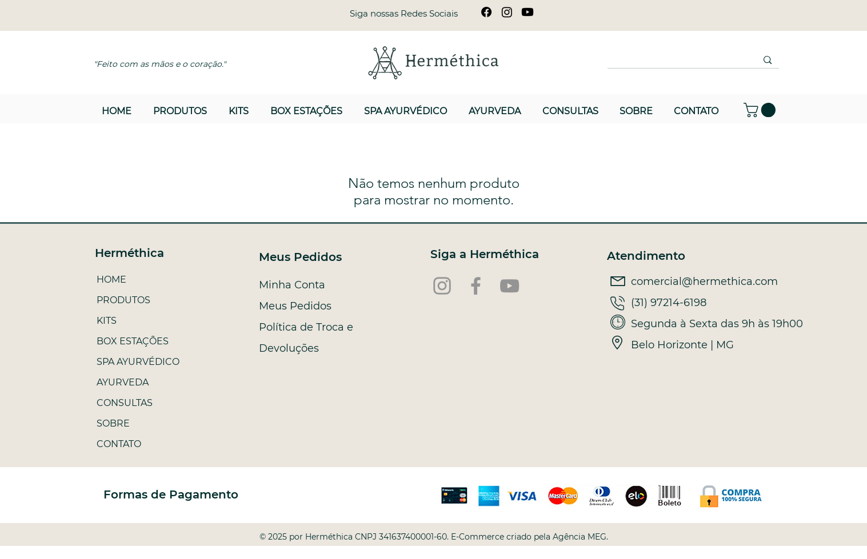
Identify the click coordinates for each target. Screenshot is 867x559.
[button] (761, 110)
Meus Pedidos (295, 306)
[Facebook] (486, 12)
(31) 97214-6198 (668, 302)
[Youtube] (527, 12)
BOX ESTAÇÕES (133, 341)
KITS (107, 320)
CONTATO (119, 444)
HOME (111, 279)
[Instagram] (507, 12)
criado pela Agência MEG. (557, 537)
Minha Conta (292, 285)
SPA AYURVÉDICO (138, 361)
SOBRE (113, 423)
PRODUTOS (123, 300)
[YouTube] (509, 285)
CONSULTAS (125, 402)
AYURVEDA (123, 382)
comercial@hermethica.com (704, 281)
